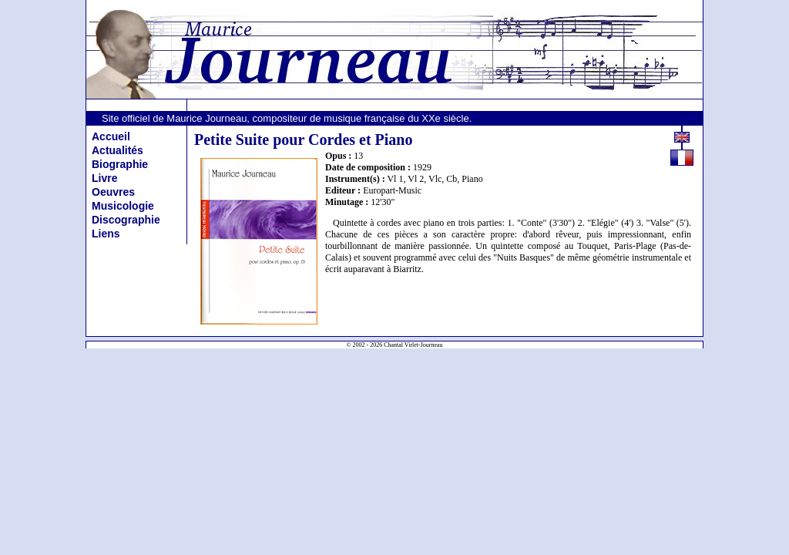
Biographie (120, 164)
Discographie (126, 220)
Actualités (117, 150)
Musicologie (123, 206)
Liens (106, 233)
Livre (104, 178)
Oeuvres (113, 192)
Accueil (111, 136)
